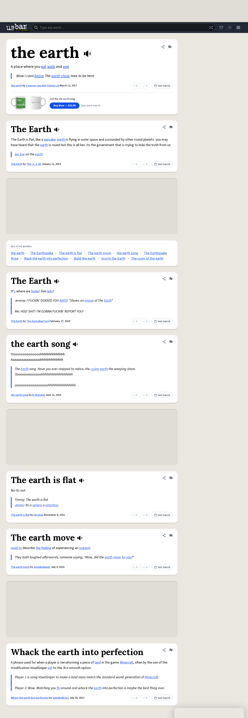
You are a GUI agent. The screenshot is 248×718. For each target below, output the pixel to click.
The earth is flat (70, 253)
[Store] (221, 27)
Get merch (162, 86)
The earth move (99, 253)
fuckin (35, 291)
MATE (63, 300)
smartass (51, 505)
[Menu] (238, 27)
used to (16, 548)
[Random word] (210, 27)
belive (39, 76)
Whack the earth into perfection (29, 698)
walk (51, 66)
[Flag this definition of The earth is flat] (171, 478)
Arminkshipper (42, 567)
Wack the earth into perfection (46, 258)
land (98, 662)
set (50, 667)
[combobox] (123, 27)
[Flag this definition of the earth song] (171, 342)
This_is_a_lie (33, 164)
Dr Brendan (38, 395)
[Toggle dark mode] (229, 27)
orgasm (84, 548)
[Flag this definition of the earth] (170, 47)
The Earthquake (41, 253)
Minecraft (126, 662)
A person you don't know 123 (42, 86)
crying (95, 369)
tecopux (38, 515)
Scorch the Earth (113, 258)
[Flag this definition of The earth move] (171, 535)
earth (55, 76)
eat (44, 66)
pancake (50, 139)
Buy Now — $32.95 (65, 106)
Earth (107, 300)
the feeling (43, 548)
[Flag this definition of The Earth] (171, 127)
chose (65, 76)
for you (126, 557)
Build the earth (84, 258)
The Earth (16, 164)
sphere (37, 505)
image (89, 300)
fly (58, 688)
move (117, 557)
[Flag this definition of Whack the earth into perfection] (171, 650)
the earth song (127, 253)
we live (20, 154)
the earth (16, 86)
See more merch (90, 106)
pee (66, 66)
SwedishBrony (61, 698)
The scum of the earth (147, 258)
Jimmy (19, 505)
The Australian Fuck (37, 321)
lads (50, 291)
